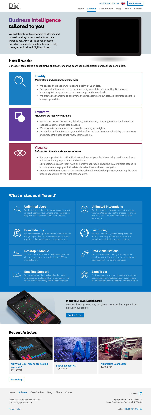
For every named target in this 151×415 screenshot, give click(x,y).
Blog (118, 8)
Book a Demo (135, 3)
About (128, 8)
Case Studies (106, 8)
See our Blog (16, 379)
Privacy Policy (15, 409)
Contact (138, 8)
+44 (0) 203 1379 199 (109, 3)
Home (81, 8)
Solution (91, 8)
